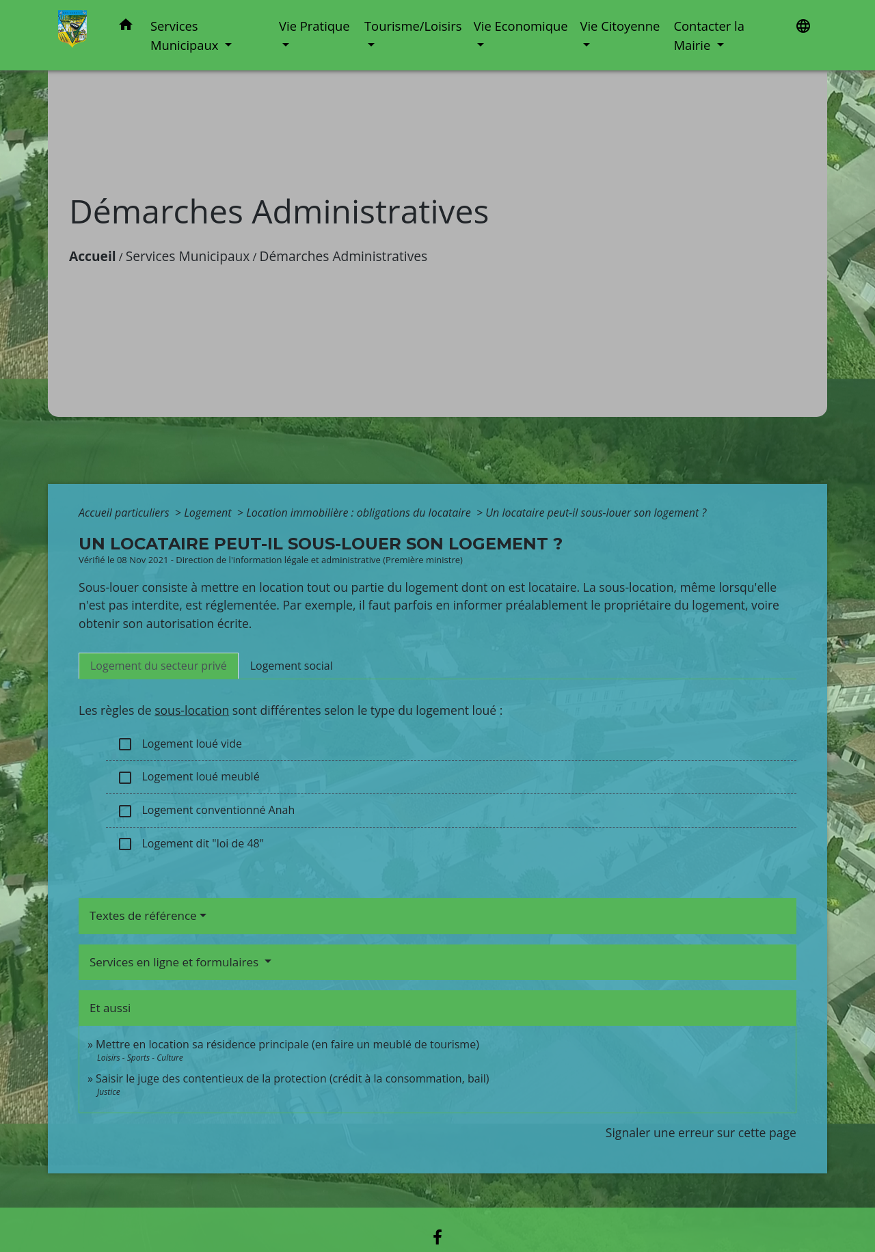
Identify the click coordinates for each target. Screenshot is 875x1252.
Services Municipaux (188, 256)
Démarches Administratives (344, 256)
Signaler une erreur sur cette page (701, 1132)
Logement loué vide (179, 744)
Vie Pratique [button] (314, 25)
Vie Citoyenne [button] (620, 25)
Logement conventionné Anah (206, 810)
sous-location (191, 710)
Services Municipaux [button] (185, 35)
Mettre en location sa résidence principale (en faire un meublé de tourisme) (287, 1044)
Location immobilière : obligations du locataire (360, 512)
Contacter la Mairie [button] (708, 35)
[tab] (159, 666)
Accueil (92, 256)
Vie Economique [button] (521, 25)
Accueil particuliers (125, 512)
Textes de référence (143, 915)
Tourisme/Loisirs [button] (412, 25)
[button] (126, 27)
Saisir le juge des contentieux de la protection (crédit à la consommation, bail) (292, 1078)
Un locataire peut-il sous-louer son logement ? (595, 512)
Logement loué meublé (188, 777)
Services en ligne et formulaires (176, 962)
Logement (209, 512)
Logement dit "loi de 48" (190, 844)
